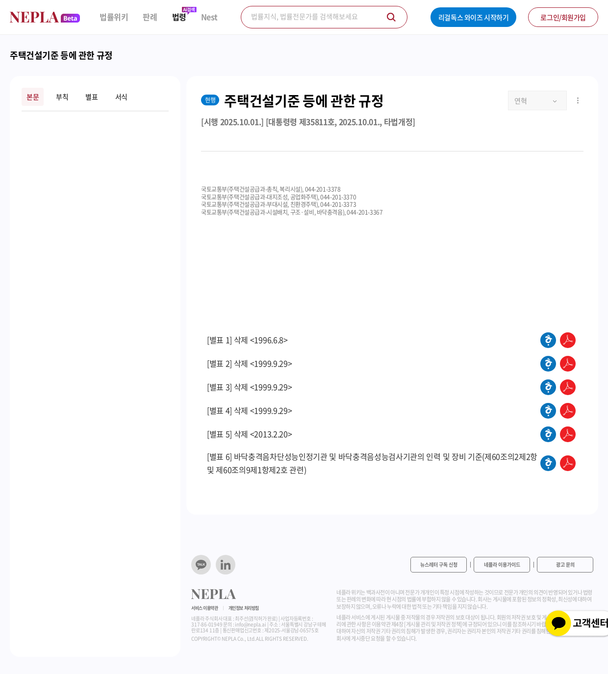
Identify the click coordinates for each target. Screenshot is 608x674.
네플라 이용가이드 (502, 564)
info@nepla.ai (250, 624)
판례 (150, 17)
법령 (179, 17)
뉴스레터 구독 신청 (438, 564)
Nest (209, 17)
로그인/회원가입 (563, 17)
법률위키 (114, 17)
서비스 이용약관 (204, 608)
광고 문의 (565, 564)
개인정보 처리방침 (243, 608)
